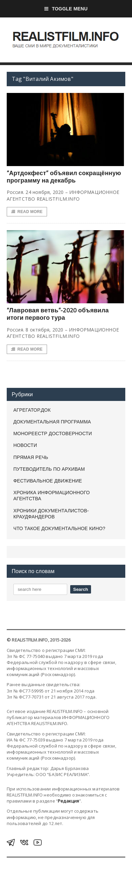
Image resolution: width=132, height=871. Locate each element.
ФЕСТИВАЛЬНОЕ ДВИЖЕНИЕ (47, 480)
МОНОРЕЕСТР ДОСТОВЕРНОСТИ (52, 433)
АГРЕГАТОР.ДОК (32, 410)
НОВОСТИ (25, 445)
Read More (27, 211)
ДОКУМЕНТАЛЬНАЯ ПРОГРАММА (52, 421)
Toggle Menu (66, 8)
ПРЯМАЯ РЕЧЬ (30, 457)
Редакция (68, 801)
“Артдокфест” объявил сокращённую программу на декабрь (64, 176)
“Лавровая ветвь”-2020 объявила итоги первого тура (58, 314)
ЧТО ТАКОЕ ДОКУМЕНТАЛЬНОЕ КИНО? (59, 528)
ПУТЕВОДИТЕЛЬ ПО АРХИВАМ (49, 469)
